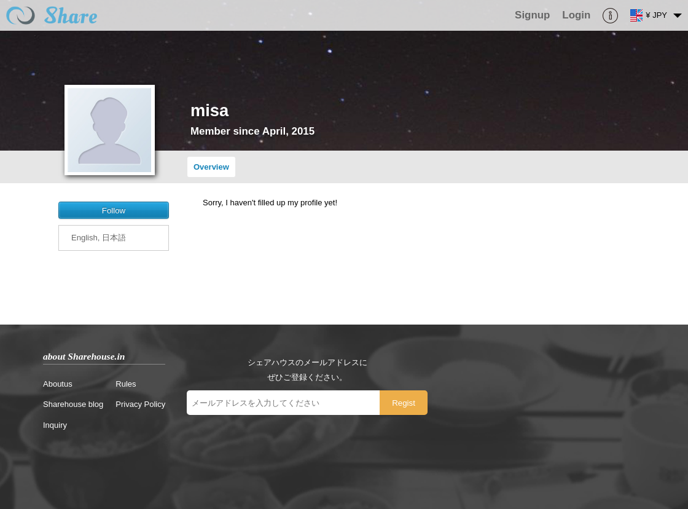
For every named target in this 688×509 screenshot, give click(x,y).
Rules (125, 384)
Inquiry (55, 425)
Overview (211, 167)
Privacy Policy (140, 404)
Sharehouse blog (73, 404)
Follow (114, 210)
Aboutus (57, 384)
